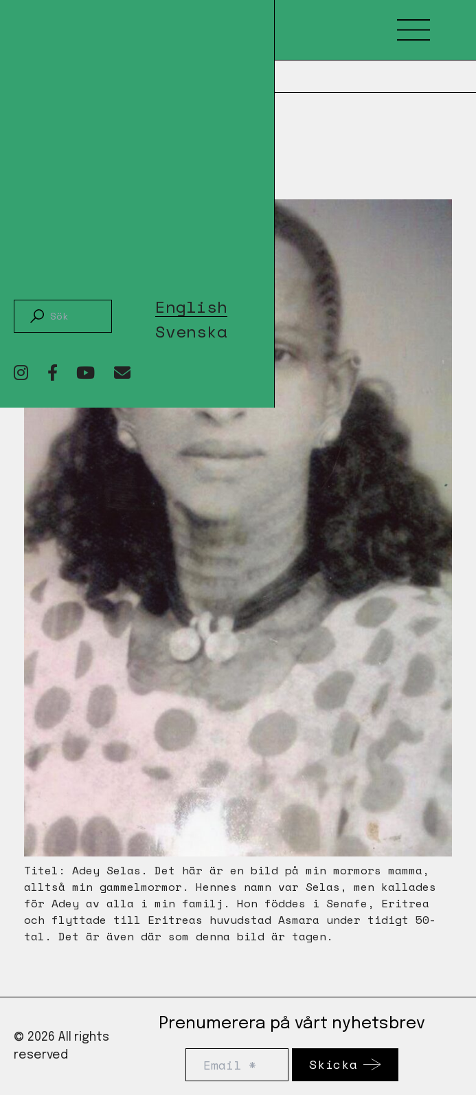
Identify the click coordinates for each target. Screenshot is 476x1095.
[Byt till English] (191, 304)
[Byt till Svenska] (191, 329)
